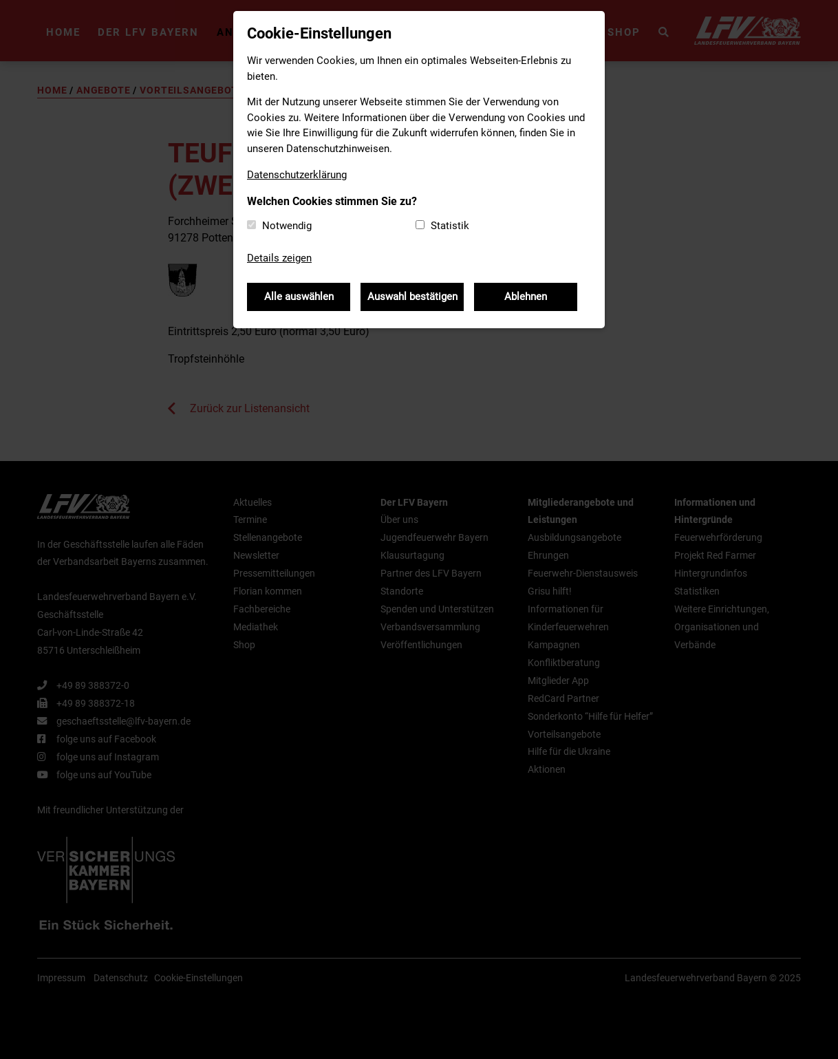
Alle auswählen (299, 296)
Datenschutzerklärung (297, 175)
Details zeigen (279, 258)
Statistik (450, 226)
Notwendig (287, 226)
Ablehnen (525, 296)
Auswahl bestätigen (412, 296)
